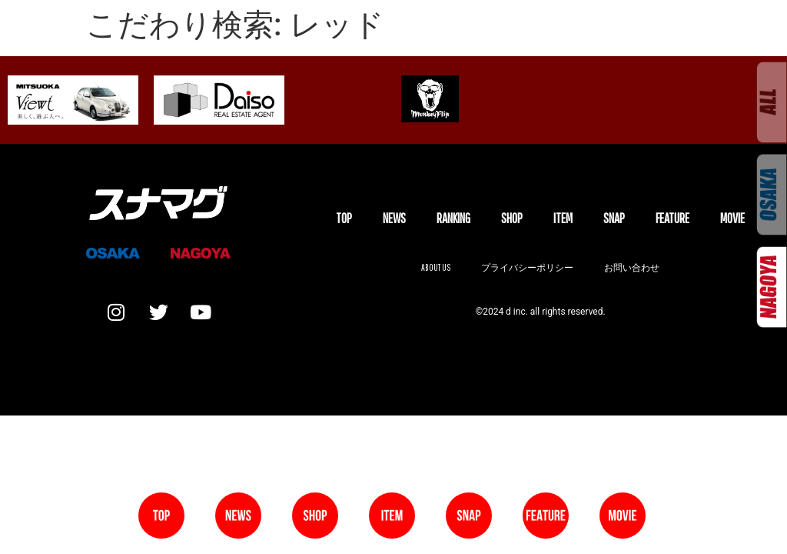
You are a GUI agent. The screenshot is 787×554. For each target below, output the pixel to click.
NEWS (394, 218)
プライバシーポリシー (527, 267)
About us (435, 267)
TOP (344, 218)
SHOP (512, 218)
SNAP (614, 218)
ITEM (563, 218)
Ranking (453, 218)
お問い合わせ (631, 267)
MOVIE (732, 218)
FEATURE (672, 218)
